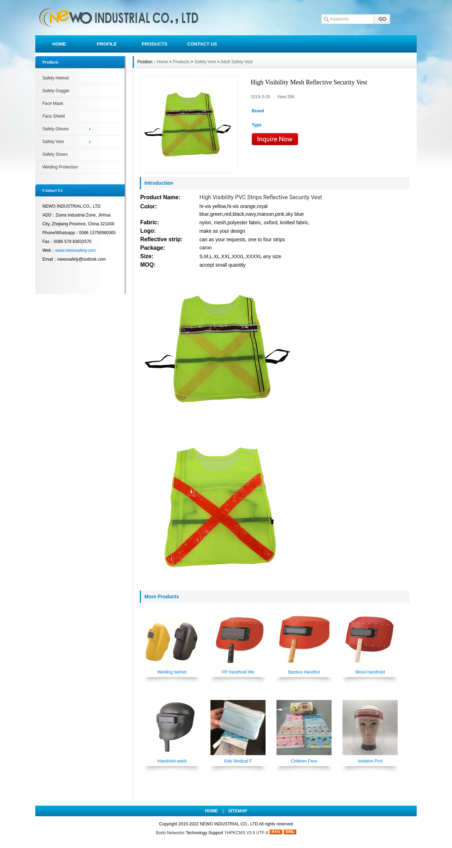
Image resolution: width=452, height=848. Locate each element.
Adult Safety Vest (236, 61)
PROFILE (107, 44)
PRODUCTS (154, 44)
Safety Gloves (55, 128)
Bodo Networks (170, 832)
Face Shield (53, 116)
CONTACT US (202, 44)
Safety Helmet (55, 78)
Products (181, 61)
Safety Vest (53, 141)
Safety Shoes (54, 154)
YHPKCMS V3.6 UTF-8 (246, 832)
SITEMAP (237, 810)
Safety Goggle (55, 90)
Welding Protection (60, 167)
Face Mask (52, 103)
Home (162, 61)
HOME (59, 44)
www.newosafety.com (75, 250)
